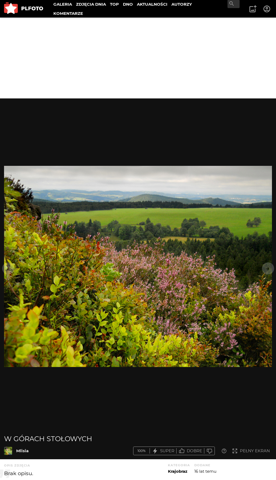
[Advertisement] (138, 58)
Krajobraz (177, 471)
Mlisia (22, 450)
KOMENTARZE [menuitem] (68, 13)
